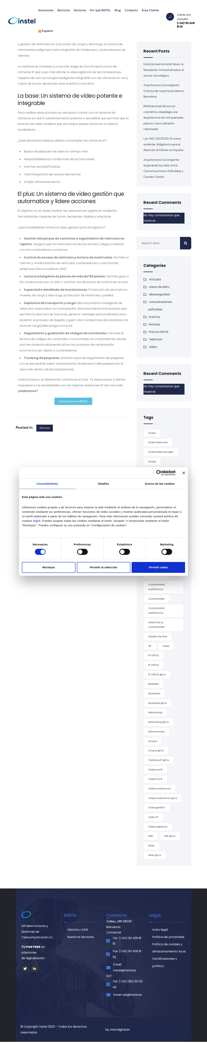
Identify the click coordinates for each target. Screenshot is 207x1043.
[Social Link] (25, 968)
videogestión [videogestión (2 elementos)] (156, 807)
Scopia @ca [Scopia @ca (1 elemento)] (156, 750)
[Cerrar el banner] (183, 473)
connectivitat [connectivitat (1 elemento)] (156, 599)
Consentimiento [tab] (47, 483)
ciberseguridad (160, 294)
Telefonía (156, 339)
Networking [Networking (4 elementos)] (155, 712)
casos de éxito (159, 287)
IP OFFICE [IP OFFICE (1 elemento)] (153, 665)
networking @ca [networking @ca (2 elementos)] (158, 722)
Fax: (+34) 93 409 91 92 (127, 955)
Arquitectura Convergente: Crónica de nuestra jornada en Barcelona (162, 90)
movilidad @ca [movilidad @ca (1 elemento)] (157, 703)
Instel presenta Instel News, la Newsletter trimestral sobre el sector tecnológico (163, 69)
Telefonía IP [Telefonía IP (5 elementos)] (155, 769)
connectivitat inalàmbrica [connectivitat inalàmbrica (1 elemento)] (156, 610)
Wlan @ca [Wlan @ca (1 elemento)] (154, 855)
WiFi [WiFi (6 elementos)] (150, 836)
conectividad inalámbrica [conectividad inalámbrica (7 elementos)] (156, 587)
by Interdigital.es (117, 1030)
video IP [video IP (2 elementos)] (153, 817)
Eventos (155, 317)
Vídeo (153, 347)
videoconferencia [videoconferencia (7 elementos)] (159, 788)
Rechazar (48, 567)
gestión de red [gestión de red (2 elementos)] (157, 636)
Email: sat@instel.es (127, 996)
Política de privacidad (168, 938)
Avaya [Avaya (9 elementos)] (152, 461)
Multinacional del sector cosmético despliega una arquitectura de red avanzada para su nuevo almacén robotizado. (163, 117)
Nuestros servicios (80, 938)
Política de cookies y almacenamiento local (169, 949)
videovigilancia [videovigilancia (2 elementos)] (157, 826)
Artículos (44, 428)
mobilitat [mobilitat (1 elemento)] (153, 684)
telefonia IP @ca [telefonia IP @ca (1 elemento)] (158, 760)
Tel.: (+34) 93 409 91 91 (127, 942)
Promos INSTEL (159, 332)
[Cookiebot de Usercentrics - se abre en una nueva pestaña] (159, 473)
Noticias (154, 324)
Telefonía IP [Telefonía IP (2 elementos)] (155, 779)
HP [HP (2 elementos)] (150, 646)
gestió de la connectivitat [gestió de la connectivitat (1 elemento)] (156, 625)
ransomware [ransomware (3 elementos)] (156, 731)
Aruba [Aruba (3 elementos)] (152, 433)
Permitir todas (158, 567)
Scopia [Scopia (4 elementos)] (152, 741)
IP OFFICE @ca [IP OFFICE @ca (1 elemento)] (157, 674)
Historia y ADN (77, 930)
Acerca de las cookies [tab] (160, 483)
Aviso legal (160, 930)
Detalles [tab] (103, 483)
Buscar (185, 243)
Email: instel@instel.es (124, 968)
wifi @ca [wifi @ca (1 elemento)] (169, 836)
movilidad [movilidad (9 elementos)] (154, 693)
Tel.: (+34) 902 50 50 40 (127, 985)
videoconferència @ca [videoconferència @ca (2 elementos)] (162, 798)
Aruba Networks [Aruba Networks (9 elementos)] (158, 442)
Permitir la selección (103, 567)
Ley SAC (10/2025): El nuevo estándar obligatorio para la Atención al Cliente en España (163, 144)
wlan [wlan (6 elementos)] (151, 845)
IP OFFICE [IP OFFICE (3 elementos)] (153, 655)
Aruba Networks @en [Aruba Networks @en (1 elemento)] (161, 452)
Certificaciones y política (164, 964)
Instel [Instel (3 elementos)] (166, 646)
